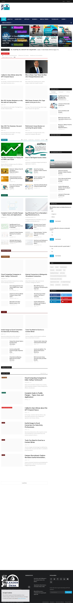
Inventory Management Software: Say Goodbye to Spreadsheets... (40, 303)
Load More (24, 483)
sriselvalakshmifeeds (29, 217)
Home (3, 19)
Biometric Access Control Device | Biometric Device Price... (40, 226)
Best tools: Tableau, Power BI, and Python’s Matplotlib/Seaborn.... (16, 170)
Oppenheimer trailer (54, 281)
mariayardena (36, 236)
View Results (58, 221)
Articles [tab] (25, 139)
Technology (5, 256)
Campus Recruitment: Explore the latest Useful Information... (16, 343)
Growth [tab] (42, 139)
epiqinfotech (36, 290)
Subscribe (68, 592)
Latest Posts (5, 373)
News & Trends (6, 250)
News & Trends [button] (44, 19)
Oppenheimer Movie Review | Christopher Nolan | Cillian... (40, 586)
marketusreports (37, 298)
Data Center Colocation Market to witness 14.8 (15, 302)
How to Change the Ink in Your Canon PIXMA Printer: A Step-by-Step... (16, 287)
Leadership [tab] (31, 139)
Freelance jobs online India (56, 279)
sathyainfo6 (3, 278)
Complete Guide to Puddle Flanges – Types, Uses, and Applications (12, 214)
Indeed (56, 267)
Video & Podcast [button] (7, 22)
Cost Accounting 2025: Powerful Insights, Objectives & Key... (16, 351)
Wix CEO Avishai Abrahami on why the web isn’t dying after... (12, 101)
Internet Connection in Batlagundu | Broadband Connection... (36, 275)
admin (3, 45)
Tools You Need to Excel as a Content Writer (34, 330)
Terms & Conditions (60, 602)
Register (68, 1)
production (58, 284)
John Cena (62, 273)
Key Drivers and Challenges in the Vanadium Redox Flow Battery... (41, 242)
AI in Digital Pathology (65, 281)
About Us (9, 19)
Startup (52, 284)
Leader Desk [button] (18, 19)
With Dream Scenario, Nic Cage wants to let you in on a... (35, 101)
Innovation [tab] (37, 139)
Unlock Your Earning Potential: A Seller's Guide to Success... (40, 170)
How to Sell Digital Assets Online (35, 157)
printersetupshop (13, 290)
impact (51, 267)
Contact (3, 1)
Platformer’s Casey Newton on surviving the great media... (35, 127)
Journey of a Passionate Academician (63, 104)
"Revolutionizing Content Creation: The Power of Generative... (39, 295)
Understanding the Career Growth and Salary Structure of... (16, 178)
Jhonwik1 (11, 181)
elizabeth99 (3, 161)
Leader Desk (5, 53)
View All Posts (44, 373)
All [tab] (2, 55)
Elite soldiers (58, 270)
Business (4, 195)
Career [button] (63, 19)
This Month (60, 92)
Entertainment (65, 284)
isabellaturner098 (13, 298)
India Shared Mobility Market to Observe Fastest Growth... (40, 185)
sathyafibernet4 (28, 278)
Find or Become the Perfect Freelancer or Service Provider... (16, 186)
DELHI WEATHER (61, 143)
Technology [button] (55, 19)
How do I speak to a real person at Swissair (39, 177)
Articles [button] (27, 19)
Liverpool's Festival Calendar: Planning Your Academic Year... (16, 234)
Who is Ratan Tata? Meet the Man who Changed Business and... (36, 76)
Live (64, 270)
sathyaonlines (36, 229)
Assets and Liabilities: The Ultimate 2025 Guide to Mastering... (40, 351)
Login (64, 1)
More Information (22, 598)
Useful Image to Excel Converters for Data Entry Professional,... (11, 330)
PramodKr (36, 187)
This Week (53, 92)
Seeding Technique (54, 273)
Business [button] (35, 19)
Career (4, 312)
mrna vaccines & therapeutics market (58, 276)
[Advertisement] (26, 13)
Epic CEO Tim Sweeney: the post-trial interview (11, 127)
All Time (68, 92)
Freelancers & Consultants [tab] (36, 55)
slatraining (12, 173)
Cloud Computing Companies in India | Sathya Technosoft (11, 275)
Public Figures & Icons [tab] (7, 57)
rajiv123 (35, 180)
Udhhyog (3, 217)
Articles (4, 140)
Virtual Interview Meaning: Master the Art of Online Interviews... (15, 358)
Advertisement (45, 602)
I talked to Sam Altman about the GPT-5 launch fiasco (11, 76)
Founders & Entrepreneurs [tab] (10, 55)
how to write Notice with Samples (63, 111)
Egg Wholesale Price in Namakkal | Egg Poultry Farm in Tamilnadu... (16, 226)
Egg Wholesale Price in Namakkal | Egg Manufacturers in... (36, 214)
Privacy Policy (68, 602)
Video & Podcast (6, 367)
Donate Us (52, 602)
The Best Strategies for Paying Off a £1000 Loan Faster (12, 158)
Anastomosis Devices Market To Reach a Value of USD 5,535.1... (16, 295)
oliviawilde (12, 236)
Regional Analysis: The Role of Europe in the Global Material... (40, 234)
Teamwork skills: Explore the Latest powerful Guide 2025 (40, 342)
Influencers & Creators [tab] (23, 55)
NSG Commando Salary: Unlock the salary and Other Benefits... (40, 358)
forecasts (52, 270)
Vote (52, 221)
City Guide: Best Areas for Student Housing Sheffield (15, 241)
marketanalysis (63, 267)
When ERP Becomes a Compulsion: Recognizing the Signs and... (40, 287)
